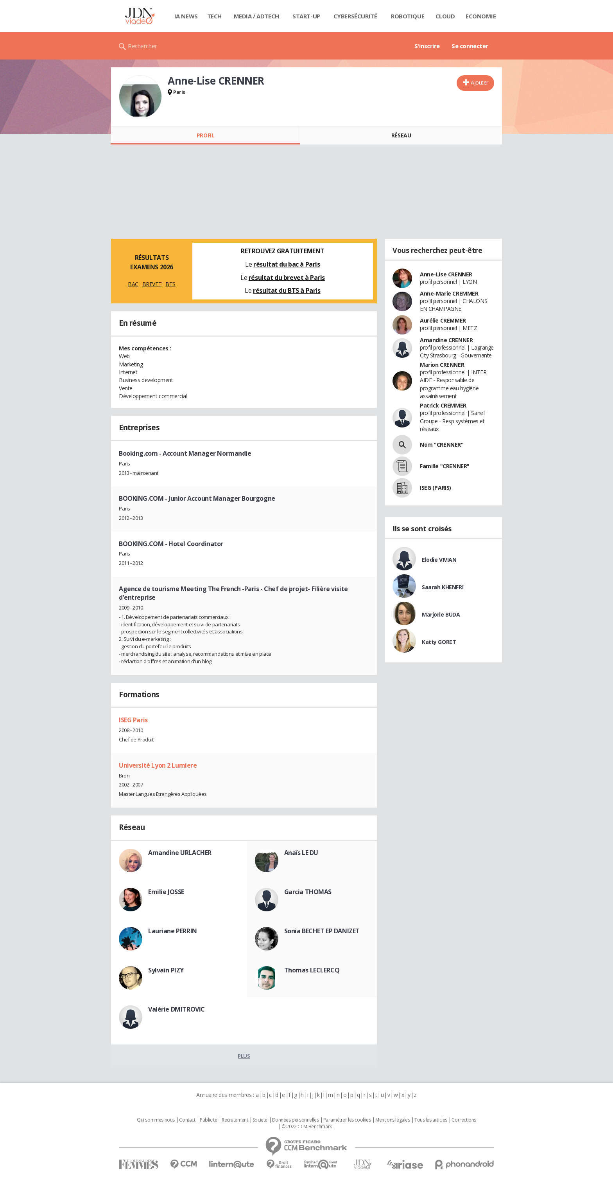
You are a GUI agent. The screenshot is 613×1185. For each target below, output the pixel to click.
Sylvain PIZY (166, 970)
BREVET (151, 284)
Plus (244, 1055)
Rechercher (142, 46)
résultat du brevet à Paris (287, 277)
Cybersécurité (355, 16)
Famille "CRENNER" (445, 466)
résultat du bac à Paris (286, 264)
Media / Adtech (256, 16)
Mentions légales (392, 1120)
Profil (205, 135)
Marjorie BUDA (441, 614)
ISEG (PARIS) (435, 487)
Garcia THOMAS (308, 891)
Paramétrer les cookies (347, 1120)
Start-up (306, 16)
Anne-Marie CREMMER (449, 293)
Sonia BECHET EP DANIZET (322, 931)
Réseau (401, 135)
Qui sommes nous (156, 1120)
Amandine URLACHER (180, 852)
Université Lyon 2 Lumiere (158, 765)
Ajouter (479, 82)
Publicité (208, 1120)
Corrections (464, 1120)
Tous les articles (430, 1120)
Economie (481, 16)
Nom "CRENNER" (442, 444)
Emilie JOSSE (166, 891)
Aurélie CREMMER (443, 320)
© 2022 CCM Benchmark (306, 1126)
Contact (187, 1120)
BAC (133, 284)
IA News (186, 16)
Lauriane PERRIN (172, 931)
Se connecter (470, 46)
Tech (214, 16)
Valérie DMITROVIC (176, 1009)
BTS (170, 284)
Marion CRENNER (442, 364)
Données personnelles (295, 1120)
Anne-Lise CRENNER (446, 274)
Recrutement (235, 1120)
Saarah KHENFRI (442, 587)
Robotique (407, 16)
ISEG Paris (133, 720)
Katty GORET (439, 642)
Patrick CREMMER (443, 405)
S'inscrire (427, 46)
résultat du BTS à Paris (286, 290)
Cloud (445, 16)
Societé (260, 1120)
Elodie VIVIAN (439, 559)
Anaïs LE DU (301, 852)
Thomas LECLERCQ (312, 970)
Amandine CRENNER (446, 340)
